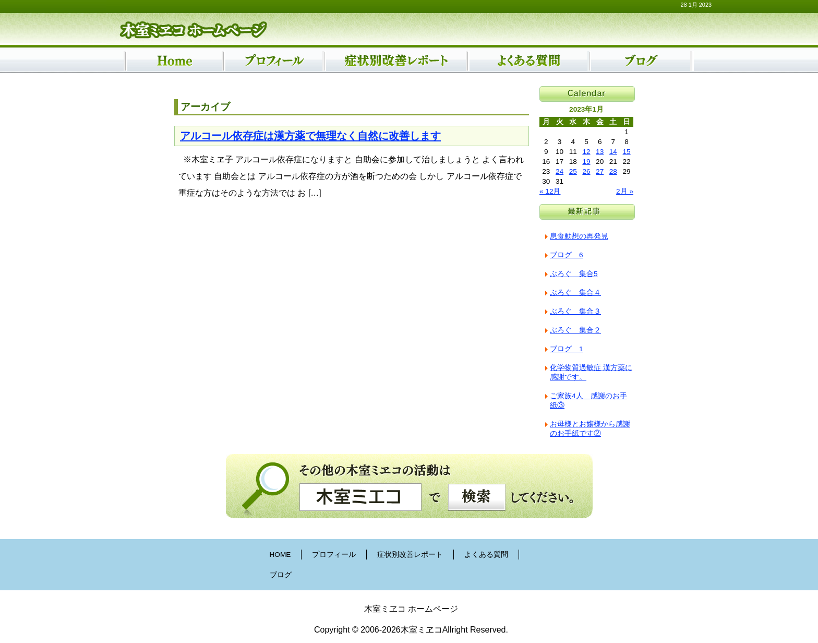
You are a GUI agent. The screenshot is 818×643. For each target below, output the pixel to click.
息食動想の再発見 (579, 236)
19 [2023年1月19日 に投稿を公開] (586, 161)
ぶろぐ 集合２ (575, 330)
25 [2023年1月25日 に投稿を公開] (573, 171)
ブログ (281, 575)
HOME (280, 554)
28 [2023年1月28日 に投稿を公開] (613, 171)
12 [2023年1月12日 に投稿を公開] (586, 152)
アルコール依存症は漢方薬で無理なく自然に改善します (310, 135)
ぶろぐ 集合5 (574, 274)
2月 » (624, 191)
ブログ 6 (566, 255)
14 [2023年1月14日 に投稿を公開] (613, 152)
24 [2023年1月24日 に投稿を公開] (559, 171)
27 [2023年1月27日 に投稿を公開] (600, 171)
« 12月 (549, 191)
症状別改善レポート (410, 554)
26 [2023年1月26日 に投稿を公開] (586, 171)
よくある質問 (486, 554)
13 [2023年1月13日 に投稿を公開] (600, 152)
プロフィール (334, 554)
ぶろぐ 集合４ (575, 292)
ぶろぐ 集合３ (575, 311)
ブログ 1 (566, 349)
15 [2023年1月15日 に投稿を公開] (627, 152)
